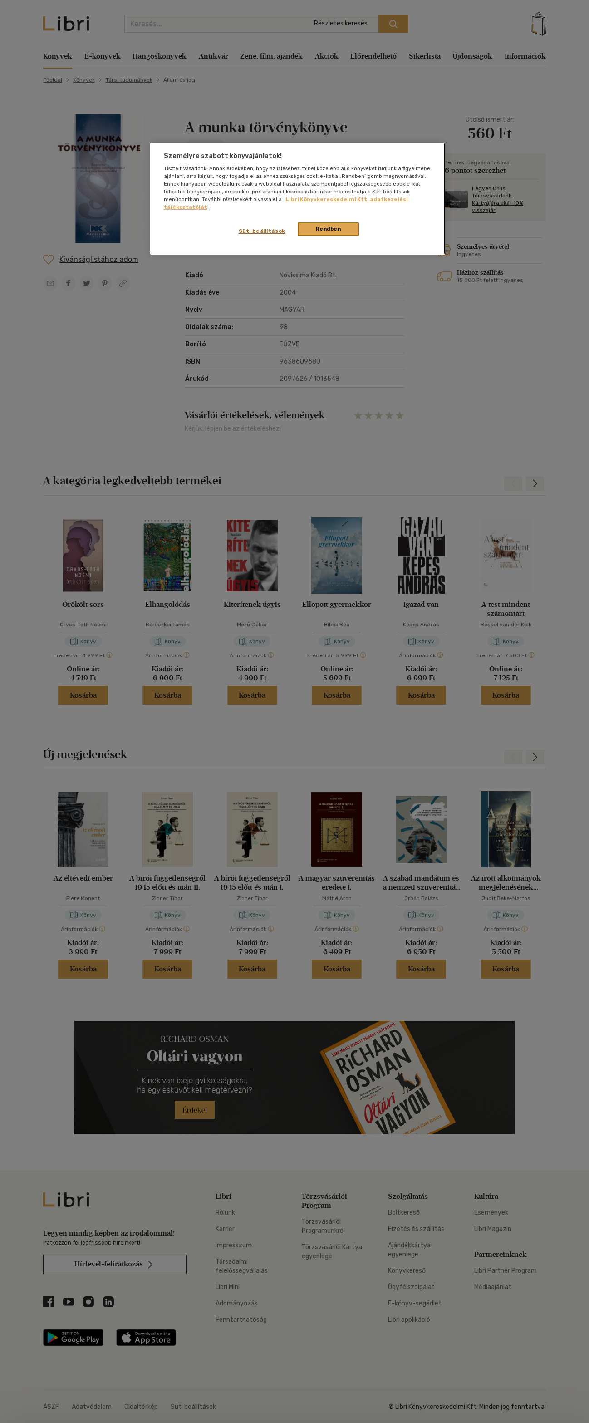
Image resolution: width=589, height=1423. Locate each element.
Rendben (328, 229)
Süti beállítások (262, 231)
